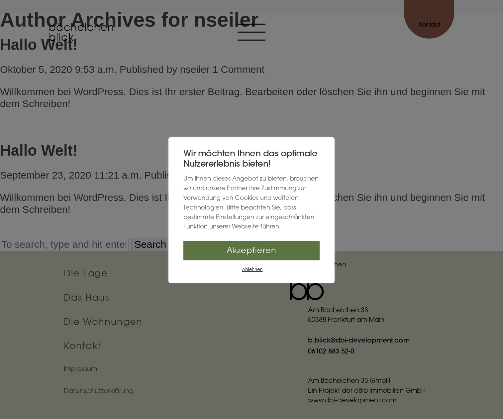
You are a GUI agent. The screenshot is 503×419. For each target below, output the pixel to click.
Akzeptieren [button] (251, 251)
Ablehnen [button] (252, 269)
